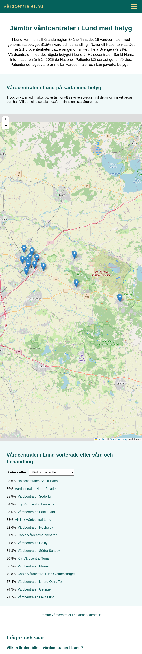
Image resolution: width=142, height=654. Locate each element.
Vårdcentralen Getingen (35, 589)
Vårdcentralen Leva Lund (36, 597)
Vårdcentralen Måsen (33, 566)
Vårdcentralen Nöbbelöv (35, 527)
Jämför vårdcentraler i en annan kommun (71, 615)
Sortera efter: (17, 472)
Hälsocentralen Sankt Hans (38, 481)
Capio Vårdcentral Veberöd (37, 535)
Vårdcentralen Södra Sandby (39, 550)
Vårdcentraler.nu (23, 6)
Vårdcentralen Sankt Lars (36, 512)
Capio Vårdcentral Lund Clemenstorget (46, 574)
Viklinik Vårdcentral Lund (33, 519)
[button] (31, 251)
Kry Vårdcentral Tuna (33, 558)
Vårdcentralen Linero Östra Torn (41, 582)
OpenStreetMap (118, 439)
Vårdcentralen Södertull (35, 496)
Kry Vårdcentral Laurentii (36, 504)
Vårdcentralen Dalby (32, 543)
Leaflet (100, 439)
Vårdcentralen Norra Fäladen (36, 489)
